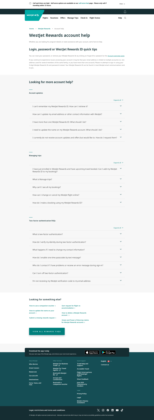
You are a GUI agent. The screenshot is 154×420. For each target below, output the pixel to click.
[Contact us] (105, 364)
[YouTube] (117, 410)
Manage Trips (72, 18)
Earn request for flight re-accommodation (71, 307)
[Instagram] (103, 410)
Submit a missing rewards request (42, 318)
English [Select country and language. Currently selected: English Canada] (106, 361)
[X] (98, 410)
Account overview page (116, 56)
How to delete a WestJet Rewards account (74, 314)
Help (120, 18)
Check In (84, 18)
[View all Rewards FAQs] (47, 331)
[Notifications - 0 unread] (125, 11)
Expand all (117, 100)
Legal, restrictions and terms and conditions (47, 410)
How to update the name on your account (41, 312)
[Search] (125, 18)
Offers (62, 18)
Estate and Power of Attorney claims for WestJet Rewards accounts (75, 321)
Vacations (54, 18)
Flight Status (95, 18)
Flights (45, 18)
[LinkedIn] (112, 410)
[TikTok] (122, 410)
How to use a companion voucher (41, 306)
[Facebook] (108, 410)
